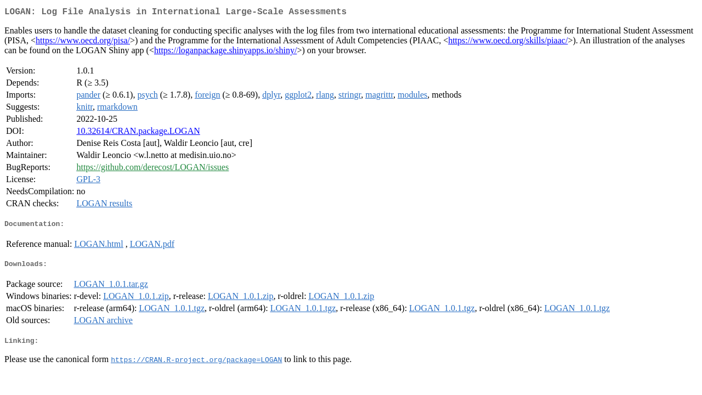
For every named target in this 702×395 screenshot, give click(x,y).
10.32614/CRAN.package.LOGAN (138, 133)
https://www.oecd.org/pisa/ (83, 42)
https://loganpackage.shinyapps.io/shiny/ (225, 52)
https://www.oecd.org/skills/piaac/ (508, 42)
